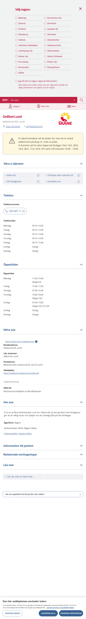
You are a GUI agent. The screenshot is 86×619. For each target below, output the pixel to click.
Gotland (22, 30)
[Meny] (71, 108)
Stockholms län (54, 19)
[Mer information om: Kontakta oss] (79, 183)
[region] (43, 608)
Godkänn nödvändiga (71, 613)
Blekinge (22, 19)
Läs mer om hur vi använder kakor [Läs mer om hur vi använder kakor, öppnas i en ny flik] (60, 607)
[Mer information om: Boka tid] (38, 177)
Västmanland (53, 51)
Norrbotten (23, 68)
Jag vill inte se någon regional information (37, 82)
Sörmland (51, 24)
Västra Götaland (54, 57)
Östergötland (53, 68)
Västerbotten (53, 41)
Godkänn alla (48, 613)
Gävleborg (23, 35)
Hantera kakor (12, 613)
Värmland (51, 35)
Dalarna (21, 24)
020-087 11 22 (17, 212)
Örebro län (52, 63)
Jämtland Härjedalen (28, 46)
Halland (21, 41)
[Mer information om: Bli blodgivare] (38, 183)
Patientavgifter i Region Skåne (18, 435)
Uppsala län (52, 30)
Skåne (21, 73)
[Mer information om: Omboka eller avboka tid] (79, 177)
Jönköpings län (25, 51)
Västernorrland (54, 46)
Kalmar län (23, 57)
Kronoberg (23, 63)
